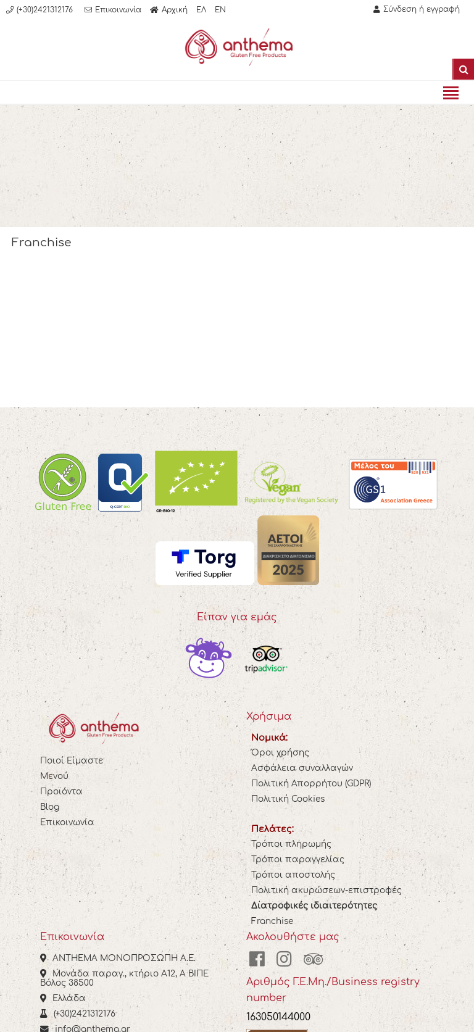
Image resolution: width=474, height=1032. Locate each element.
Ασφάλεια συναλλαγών (302, 768)
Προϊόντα (61, 791)
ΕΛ (201, 10)
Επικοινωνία (67, 822)
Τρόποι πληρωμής (291, 844)
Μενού (54, 776)
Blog (49, 807)
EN (220, 10)
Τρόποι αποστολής (293, 875)
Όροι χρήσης (280, 752)
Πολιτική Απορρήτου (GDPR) (311, 783)
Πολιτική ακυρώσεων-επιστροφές (326, 890)
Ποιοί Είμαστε (71, 760)
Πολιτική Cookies (288, 799)
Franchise (272, 921)
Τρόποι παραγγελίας (297, 859)
